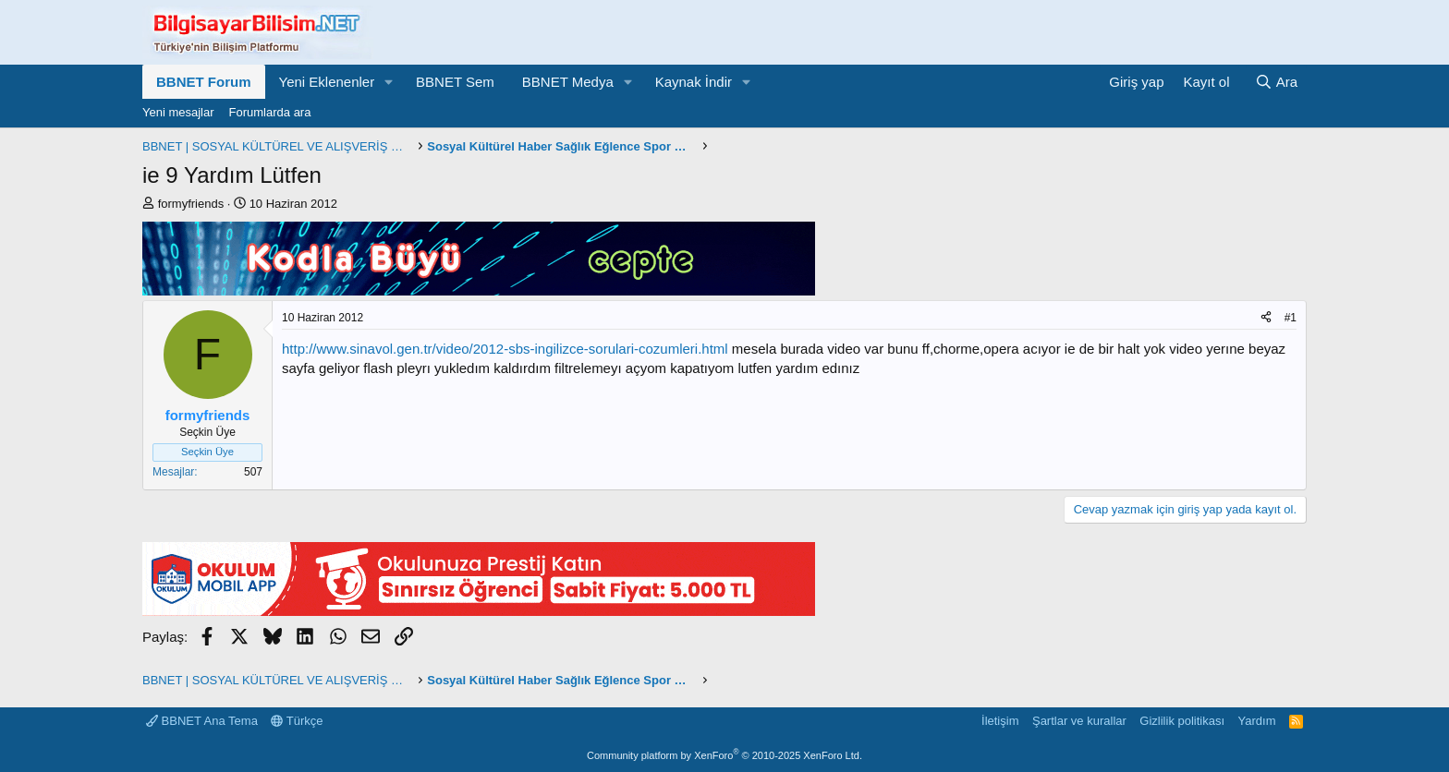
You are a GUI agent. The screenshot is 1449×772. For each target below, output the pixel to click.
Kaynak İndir (693, 82)
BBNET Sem (455, 82)
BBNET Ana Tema (202, 721)
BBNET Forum (203, 82)
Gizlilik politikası (1181, 721)
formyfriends (191, 204)
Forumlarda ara (270, 112)
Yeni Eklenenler (327, 82)
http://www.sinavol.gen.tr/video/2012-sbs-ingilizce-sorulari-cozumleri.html (505, 348)
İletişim (999, 721)
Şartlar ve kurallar (1079, 721)
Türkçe (297, 721)
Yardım (1257, 721)
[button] (389, 82)
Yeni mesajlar (178, 112)
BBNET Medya (568, 82)
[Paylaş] (1266, 318)
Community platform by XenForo (724, 755)
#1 (1291, 317)
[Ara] (1276, 82)
